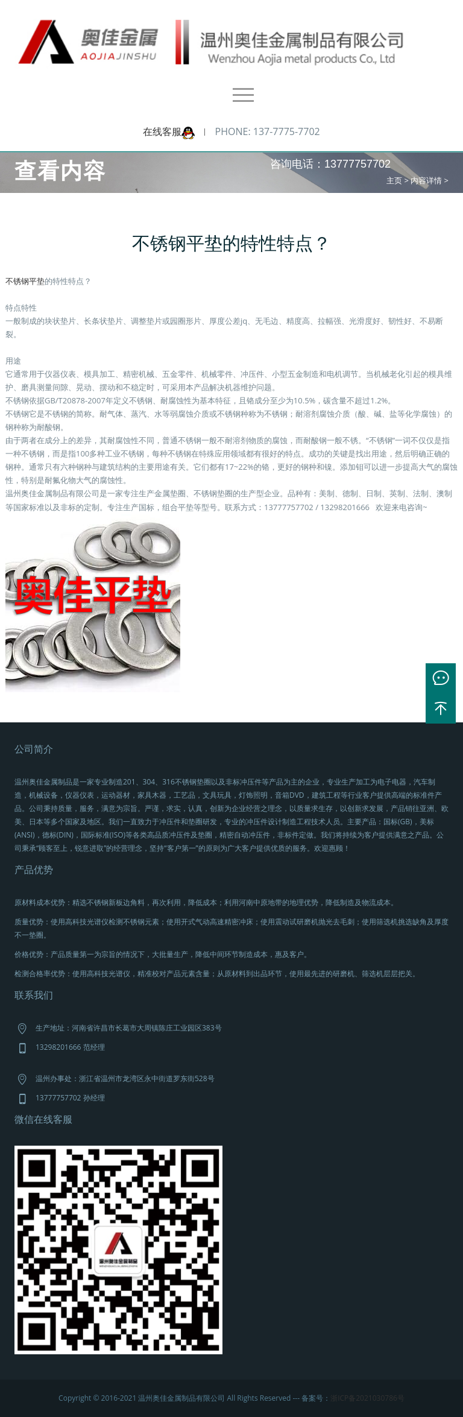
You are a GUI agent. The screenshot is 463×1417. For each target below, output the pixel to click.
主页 (394, 180)
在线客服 (169, 131)
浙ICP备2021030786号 (367, 1398)
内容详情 (426, 180)
